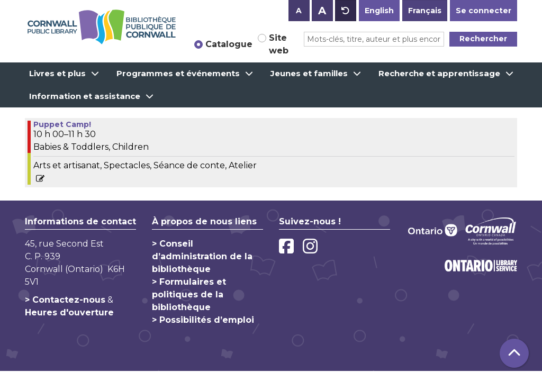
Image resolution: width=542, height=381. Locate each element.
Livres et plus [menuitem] (57, 73)
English (379, 10)
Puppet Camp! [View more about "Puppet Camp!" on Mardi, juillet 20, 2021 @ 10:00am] (62, 124)
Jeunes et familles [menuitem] (309, 73)
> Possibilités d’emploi (203, 320)
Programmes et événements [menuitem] (178, 73)
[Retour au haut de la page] (514, 353)
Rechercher (483, 38)
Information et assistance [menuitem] (84, 96)
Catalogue (228, 44)
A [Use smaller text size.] (299, 10)
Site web (278, 44)
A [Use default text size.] (345, 10)
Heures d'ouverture (69, 312)
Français (424, 10)
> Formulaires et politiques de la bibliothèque (189, 294)
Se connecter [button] (483, 10)
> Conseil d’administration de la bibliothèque (202, 256)
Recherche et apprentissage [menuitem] (439, 73)
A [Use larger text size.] (322, 10)
